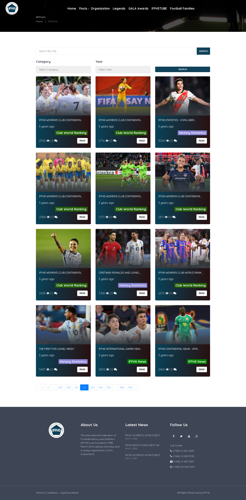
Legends (119, 8)
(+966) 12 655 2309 (183, 450)
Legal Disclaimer (69, 492)
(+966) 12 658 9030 (183, 456)
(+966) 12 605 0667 (183, 461)
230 (68, 387)
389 (122, 387)
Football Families (182, 8)
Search (203, 51)
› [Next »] (136, 387)
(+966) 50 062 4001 (184, 466)
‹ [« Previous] (38, 387)
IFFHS (206, 492)
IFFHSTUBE (159, 8)
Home (71, 8)
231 (76, 387)
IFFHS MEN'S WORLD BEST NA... (143, 445)
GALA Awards (138, 8)
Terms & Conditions (47, 492)
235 (109, 387)
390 (130, 387)
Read (82, 140)
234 (101, 387)
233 (92, 387)
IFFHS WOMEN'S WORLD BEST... (143, 435)
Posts (83, 8)
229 (60, 387)
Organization (100, 8)
